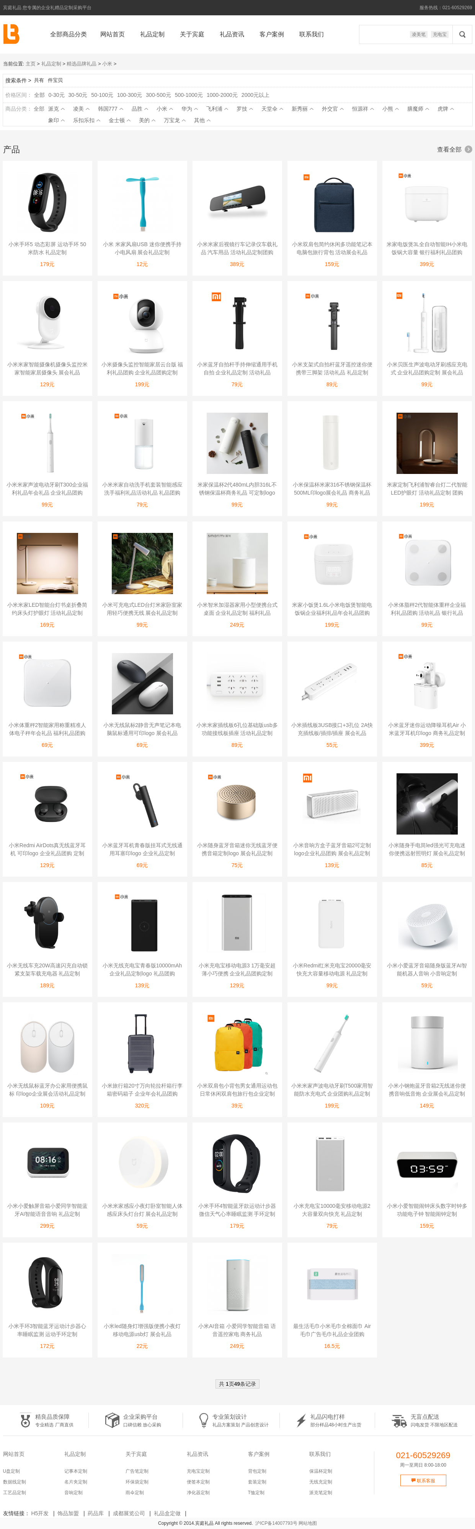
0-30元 (57, 95)
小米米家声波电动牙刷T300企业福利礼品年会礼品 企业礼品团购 (47, 489)
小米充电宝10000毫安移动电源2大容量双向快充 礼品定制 (332, 1210)
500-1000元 (189, 95)
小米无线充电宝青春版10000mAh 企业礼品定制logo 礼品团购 (142, 969)
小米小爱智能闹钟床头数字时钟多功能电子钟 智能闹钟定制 (427, 1210)
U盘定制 (11, 1471)
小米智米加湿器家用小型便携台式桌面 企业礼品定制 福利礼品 (237, 609)
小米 (107, 64)
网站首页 (112, 34)
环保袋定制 (137, 1482)
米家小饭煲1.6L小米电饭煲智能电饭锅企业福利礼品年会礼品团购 (332, 609)
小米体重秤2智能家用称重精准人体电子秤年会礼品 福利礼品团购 (47, 729)
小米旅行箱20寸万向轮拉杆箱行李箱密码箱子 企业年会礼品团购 (142, 1090)
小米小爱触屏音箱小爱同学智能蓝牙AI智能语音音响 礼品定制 (47, 1210)
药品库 (96, 1513)
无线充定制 (320, 1482)
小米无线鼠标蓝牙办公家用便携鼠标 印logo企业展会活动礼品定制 (47, 1090)
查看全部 (454, 149)
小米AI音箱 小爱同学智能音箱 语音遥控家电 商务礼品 (237, 1330)
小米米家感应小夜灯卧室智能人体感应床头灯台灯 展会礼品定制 (142, 1210)
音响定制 (73, 1492)
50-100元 (102, 95)
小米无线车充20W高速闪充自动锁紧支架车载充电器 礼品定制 (47, 969)
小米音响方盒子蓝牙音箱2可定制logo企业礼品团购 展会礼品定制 (332, 849)
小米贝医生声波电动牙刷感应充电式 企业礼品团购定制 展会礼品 (427, 368)
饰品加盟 (68, 1513)
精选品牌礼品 (81, 64)
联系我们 (311, 34)
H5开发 (40, 1513)
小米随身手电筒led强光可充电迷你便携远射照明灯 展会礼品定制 (426, 849)
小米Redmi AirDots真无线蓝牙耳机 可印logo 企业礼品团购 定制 (47, 849)
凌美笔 (419, 34)
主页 (31, 64)
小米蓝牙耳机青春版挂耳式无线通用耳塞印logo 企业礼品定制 (142, 849)
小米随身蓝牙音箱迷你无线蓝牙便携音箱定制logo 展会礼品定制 (237, 849)
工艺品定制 (14, 1492)
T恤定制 (256, 1492)
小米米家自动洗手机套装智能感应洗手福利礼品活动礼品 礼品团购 (142, 489)
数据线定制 (14, 1482)
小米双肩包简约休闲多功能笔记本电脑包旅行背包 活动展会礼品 (332, 248)
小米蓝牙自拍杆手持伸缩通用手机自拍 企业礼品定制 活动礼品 (237, 368)
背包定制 (257, 1471)
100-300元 (129, 95)
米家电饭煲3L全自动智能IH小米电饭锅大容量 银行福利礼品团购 (427, 248)
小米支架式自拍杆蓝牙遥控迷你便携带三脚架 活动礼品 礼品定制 (332, 368)
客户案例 (272, 34)
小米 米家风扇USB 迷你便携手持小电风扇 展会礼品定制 (142, 248)
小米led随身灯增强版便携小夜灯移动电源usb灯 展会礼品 (142, 1330)
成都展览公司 (129, 1513)
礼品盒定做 (167, 1513)
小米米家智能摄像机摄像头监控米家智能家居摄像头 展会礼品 (47, 368)
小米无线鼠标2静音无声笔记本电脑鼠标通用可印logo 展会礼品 (142, 729)
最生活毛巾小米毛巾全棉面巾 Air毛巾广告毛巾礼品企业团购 (332, 1330)
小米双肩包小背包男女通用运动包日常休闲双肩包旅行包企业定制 (237, 1090)
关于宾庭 (192, 34)
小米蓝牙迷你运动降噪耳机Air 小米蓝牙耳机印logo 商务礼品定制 (427, 729)
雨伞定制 (135, 1492)
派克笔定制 (320, 1492)
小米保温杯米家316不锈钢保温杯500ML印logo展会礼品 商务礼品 (332, 489)
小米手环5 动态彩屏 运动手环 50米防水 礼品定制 (47, 248)
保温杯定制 (320, 1471)
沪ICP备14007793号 (276, 1523)
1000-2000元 (222, 95)
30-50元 (78, 95)
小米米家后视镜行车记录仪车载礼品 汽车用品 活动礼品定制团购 (237, 248)
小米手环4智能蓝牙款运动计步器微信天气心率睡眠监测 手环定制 (237, 1210)
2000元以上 (255, 95)
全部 (39, 95)
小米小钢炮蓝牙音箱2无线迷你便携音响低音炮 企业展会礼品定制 (427, 1090)
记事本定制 (75, 1471)
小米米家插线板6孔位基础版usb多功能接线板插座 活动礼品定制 (236, 729)
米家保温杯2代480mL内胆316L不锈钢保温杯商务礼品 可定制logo (237, 489)
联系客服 (423, 1480)
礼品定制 (152, 34)
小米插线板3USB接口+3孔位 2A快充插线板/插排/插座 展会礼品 (332, 729)
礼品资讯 (232, 34)
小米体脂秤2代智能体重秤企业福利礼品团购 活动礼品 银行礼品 (427, 609)
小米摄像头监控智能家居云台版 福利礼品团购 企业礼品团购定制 (142, 368)
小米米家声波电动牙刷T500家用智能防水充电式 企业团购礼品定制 (332, 1090)
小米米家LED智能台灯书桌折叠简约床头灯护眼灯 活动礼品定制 (47, 609)
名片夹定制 (75, 1482)
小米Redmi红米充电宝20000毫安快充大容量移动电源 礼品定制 (332, 969)
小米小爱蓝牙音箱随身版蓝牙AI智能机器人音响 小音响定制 (427, 969)
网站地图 (308, 1523)
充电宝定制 (198, 1471)
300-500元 (158, 95)
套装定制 (257, 1482)
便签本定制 (198, 1482)
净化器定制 (198, 1492)
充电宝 (440, 34)
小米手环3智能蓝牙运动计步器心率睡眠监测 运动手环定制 (47, 1330)
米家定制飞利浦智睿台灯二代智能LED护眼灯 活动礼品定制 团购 (427, 489)
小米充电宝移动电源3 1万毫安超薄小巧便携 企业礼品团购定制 (237, 969)
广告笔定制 (137, 1471)
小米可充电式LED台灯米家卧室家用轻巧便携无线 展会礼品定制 (142, 609)
